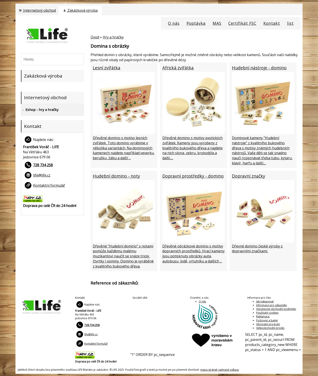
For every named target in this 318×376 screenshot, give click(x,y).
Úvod (95, 37)
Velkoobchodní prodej (270, 328)
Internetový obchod (37, 10)
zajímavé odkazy (228, 370)
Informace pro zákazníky (271, 305)
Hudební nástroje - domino (259, 68)
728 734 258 (43, 165)
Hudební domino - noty (116, 176)
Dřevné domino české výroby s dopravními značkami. (257, 249)
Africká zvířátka (178, 68)
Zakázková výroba (80, 10)
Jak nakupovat (265, 301)
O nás (202, 301)
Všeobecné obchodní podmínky (276, 309)
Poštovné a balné (267, 320)
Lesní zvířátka (106, 68)
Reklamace (263, 316)
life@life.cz (41, 175)
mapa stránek (209, 370)
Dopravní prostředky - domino (193, 176)
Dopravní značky (248, 176)
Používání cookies (267, 313)
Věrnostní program (268, 324)
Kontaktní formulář (49, 185)
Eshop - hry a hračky (40, 109)
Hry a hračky (113, 37)
